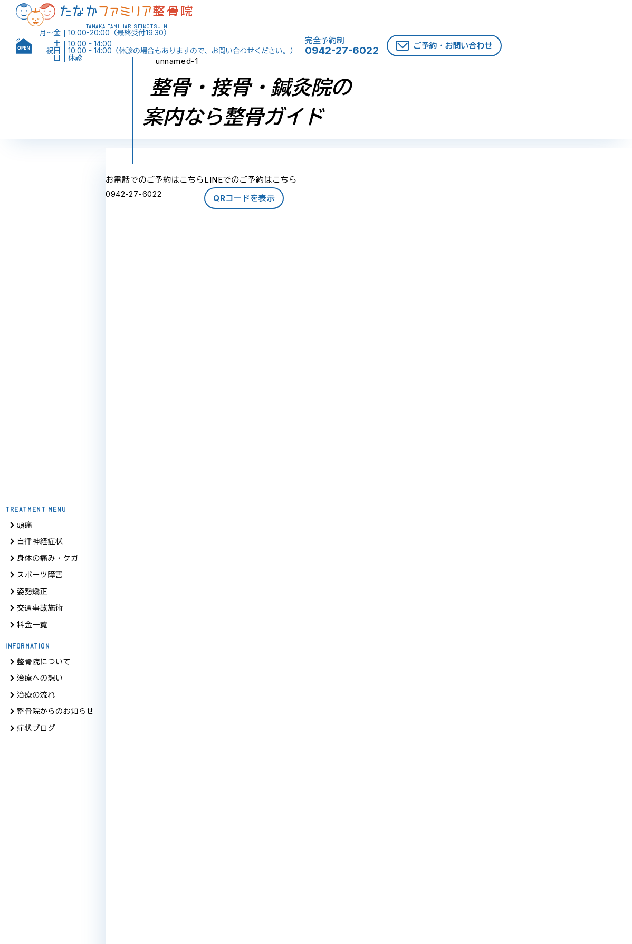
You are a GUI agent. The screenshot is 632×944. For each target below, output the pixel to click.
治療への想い (40, 681)
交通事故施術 (40, 611)
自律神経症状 (40, 544)
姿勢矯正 (32, 594)
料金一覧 (32, 628)
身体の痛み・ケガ (48, 561)
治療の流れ (36, 698)
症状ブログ (36, 731)
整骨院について (44, 665)
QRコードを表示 (244, 198)
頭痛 (24, 528)
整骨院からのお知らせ (55, 714)
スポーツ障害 (40, 578)
